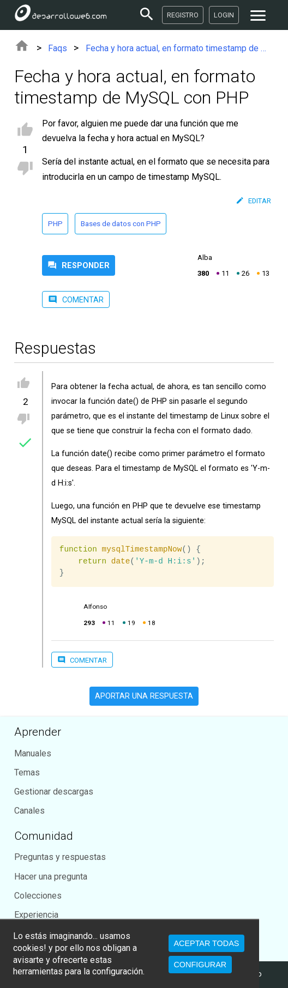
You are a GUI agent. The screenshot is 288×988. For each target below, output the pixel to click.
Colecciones (38, 895)
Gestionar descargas (53, 791)
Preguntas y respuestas (60, 857)
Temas (27, 772)
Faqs (57, 48)
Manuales (32, 753)
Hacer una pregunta (50, 876)
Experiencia (36, 915)
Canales (29, 810)
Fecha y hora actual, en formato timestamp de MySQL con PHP (180, 48)
